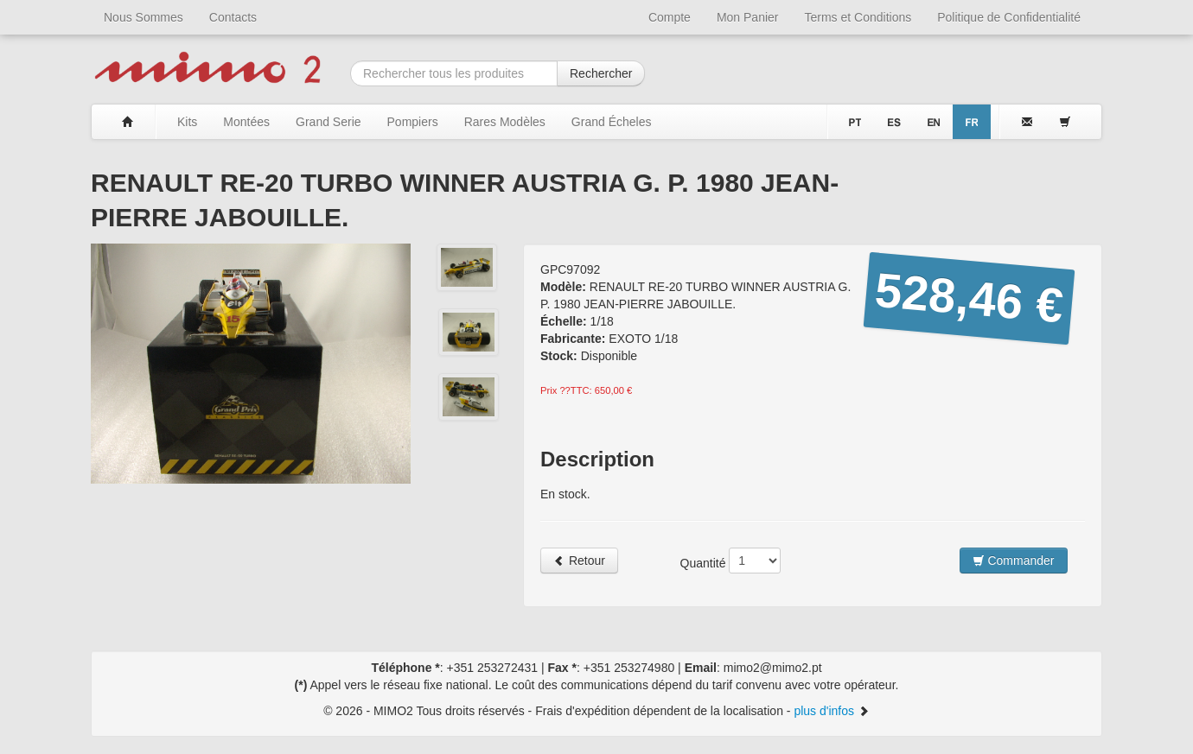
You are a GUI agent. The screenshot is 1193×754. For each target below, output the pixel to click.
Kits (187, 122)
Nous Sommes (143, 17)
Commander (1014, 560)
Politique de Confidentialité (1009, 17)
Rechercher (601, 73)
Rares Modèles (504, 122)
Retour (579, 560)
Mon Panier (748, 17)
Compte (669, 17)
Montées (246, 122)
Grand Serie (328, 122)
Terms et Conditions (858, 17)
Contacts (233, 17)
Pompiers (412, 122)
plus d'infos (832, 711)
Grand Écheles (611, 122)
